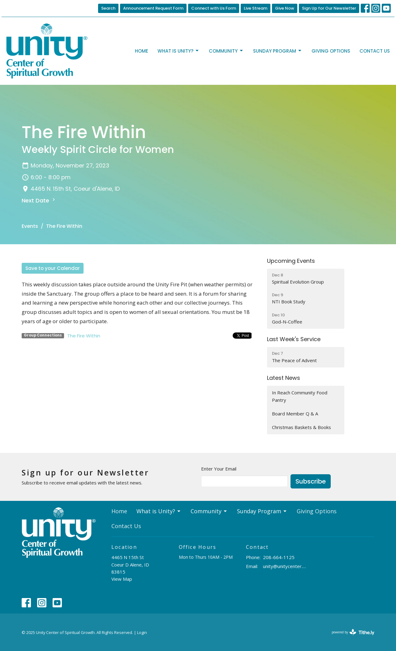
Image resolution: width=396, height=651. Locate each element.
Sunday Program (277, 51)
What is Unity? (178, 51)
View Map (121, 579)
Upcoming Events (291, 261)
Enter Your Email (218, 469)
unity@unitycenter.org (285, 566)
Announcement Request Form (153, 8)
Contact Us (374, 51)
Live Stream (255, 8)
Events (30, 226)
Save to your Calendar (52, 268)
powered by (353, 632)
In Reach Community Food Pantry (299, 396)
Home (141, 51)
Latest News (283, 378)
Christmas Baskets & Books (301, 427)
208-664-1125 (279, 557)
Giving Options (331, 51)
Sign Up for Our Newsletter (329, 8)
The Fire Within (83, 335)
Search (108, 8)
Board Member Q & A (295, 413)
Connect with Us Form (213, 8)
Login (142, 632)
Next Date (39, 200)
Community (226, 51)
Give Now (284, 8)
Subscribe (310, 481)
